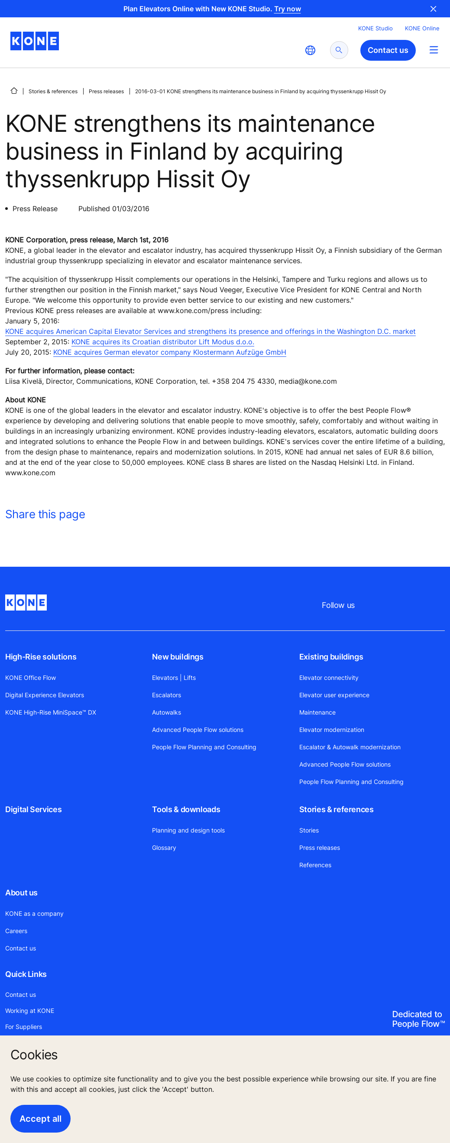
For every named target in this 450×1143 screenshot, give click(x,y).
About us (21, 892)
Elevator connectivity (329, 677)
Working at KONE (29, 1010)
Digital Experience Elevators (44, 695)
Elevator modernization (331, 729)
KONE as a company (34, 913)
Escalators (166, 695)
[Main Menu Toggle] (434, 50)
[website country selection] (310, 50)
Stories (309, 830)
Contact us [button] (388, 50)
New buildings (177, 656)
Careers (16, 930)
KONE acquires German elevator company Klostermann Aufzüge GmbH (169, 352)
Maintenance (317, 712)
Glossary (164, 847)
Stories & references (53, 91)
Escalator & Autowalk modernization (350, 747)
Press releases (106, 91)
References (315, 865)
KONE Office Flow (30, 677)
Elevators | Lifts (174, 677)
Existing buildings (331, 656)
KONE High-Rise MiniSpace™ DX (50, 712)
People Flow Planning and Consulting (204, 747)
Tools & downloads (186, 809)
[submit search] (339, 50)
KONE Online (422, 28)
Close (433, 8)
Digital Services (33, 809)
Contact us (20, 948)
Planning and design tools (188, 830)
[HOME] (13, 90)
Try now (287, 8)
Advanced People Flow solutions (197, 729)
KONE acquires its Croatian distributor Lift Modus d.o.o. (162, 341)
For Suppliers (23, 1026)
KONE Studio (375, 28)
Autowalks (166, 712)
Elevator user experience (334, 695)
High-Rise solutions (40, 656)
